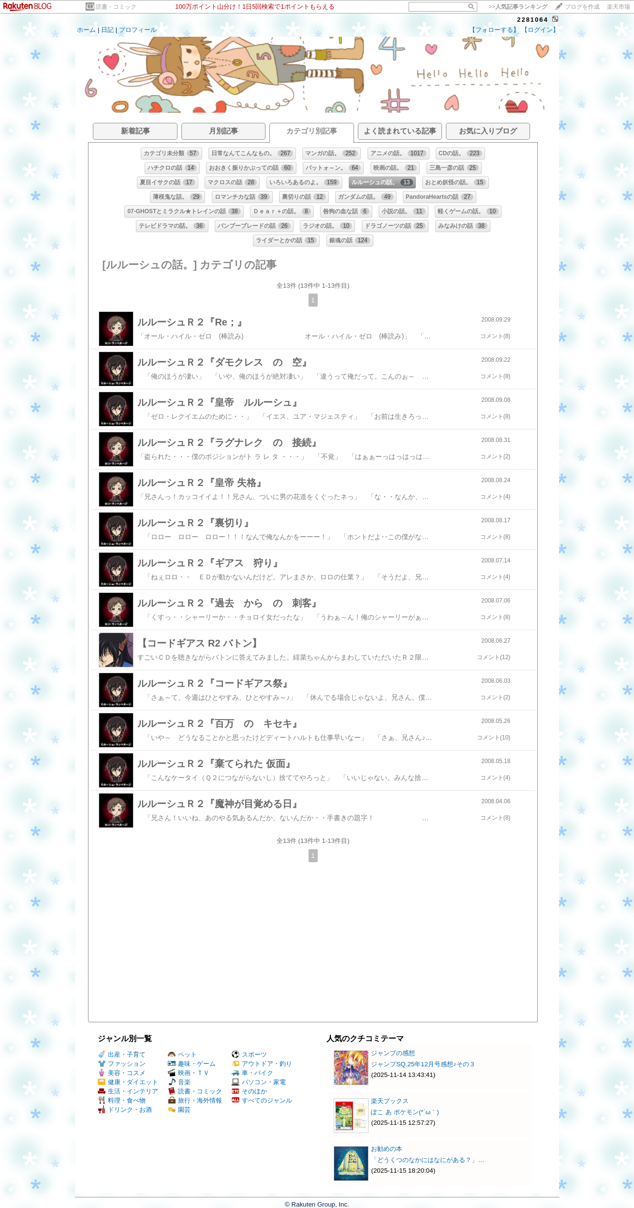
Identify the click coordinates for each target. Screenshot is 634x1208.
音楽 (179, 1082)
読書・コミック (116, 6)
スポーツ (249, 1054)
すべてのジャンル (262, 1100)
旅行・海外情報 (195, 1100)
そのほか (249, 1091)
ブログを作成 (582, 6)
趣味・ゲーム (192, 1063)
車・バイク (252, 1072)
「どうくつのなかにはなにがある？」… (427, 1160)
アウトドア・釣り (262, 1063)
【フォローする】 (494, 29)
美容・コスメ (122, 1072)
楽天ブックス (390, 1101)
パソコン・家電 (259, 1082)
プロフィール (138, 29)
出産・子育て (122, 1054)
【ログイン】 (540, 29)
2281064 (532, 19)
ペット (182, 1054)
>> (517, 6)
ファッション (122, 1063)
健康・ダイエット (128, 1082)
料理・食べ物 (122, 1100)
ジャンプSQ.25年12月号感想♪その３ (423, 1064)
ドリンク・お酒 (125, 1109)
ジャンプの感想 (393, 1053)
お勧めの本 (386, 1148)
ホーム (86, 29)
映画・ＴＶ (188, 1072)
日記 (107, 29)
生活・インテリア (128, 1091)
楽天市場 (618, 6)
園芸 (179, 1109)
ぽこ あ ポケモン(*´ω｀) (405, 1112)
